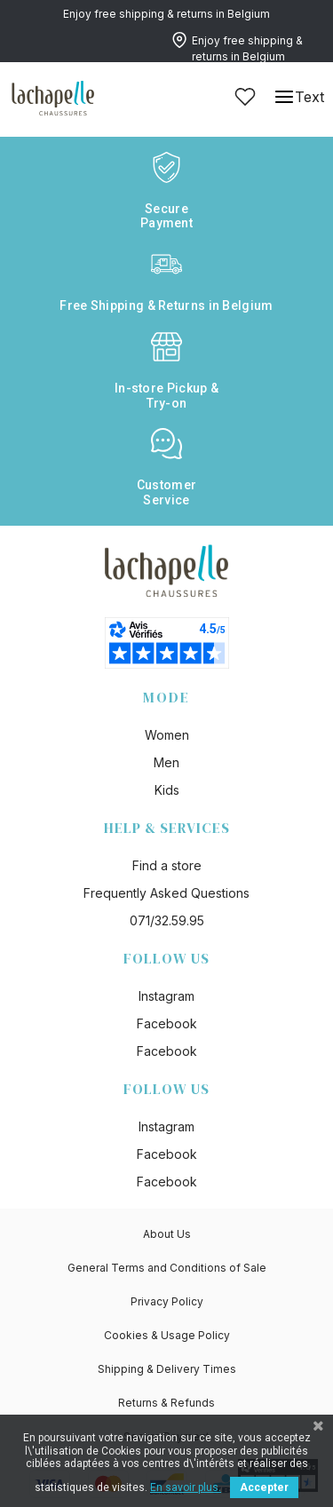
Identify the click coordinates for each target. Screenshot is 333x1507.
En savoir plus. (185, 1487)
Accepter (264, 1487)
